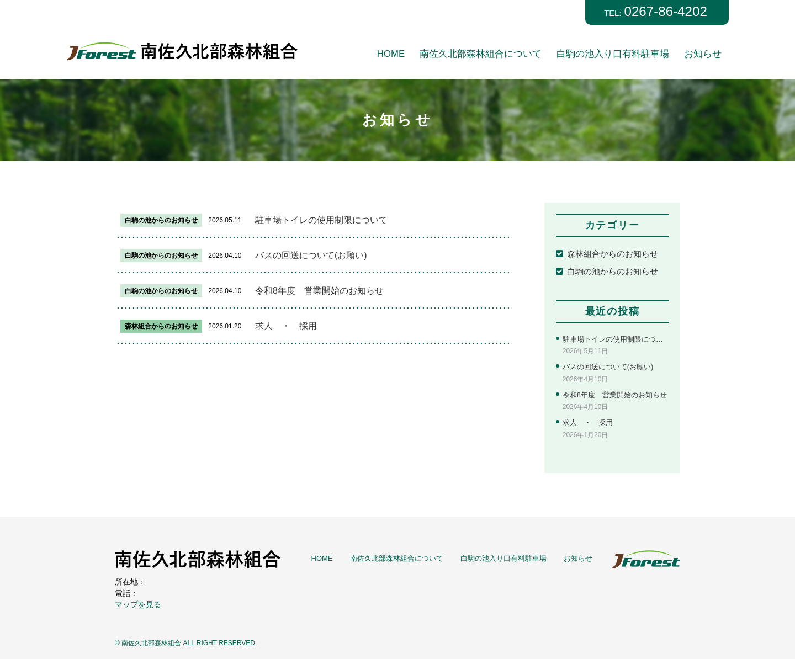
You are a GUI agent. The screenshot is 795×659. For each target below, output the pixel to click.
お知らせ (703, 54)
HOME (391, 54)
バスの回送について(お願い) (311, 255)
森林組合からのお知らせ (612, 253)
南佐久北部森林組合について (481, 54)
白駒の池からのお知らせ (612, 271)
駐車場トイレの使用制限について (321, 220)
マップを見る (138, 604)
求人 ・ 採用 (286, 326)
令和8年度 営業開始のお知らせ (319, 290)
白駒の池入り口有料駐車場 (612, 54)
